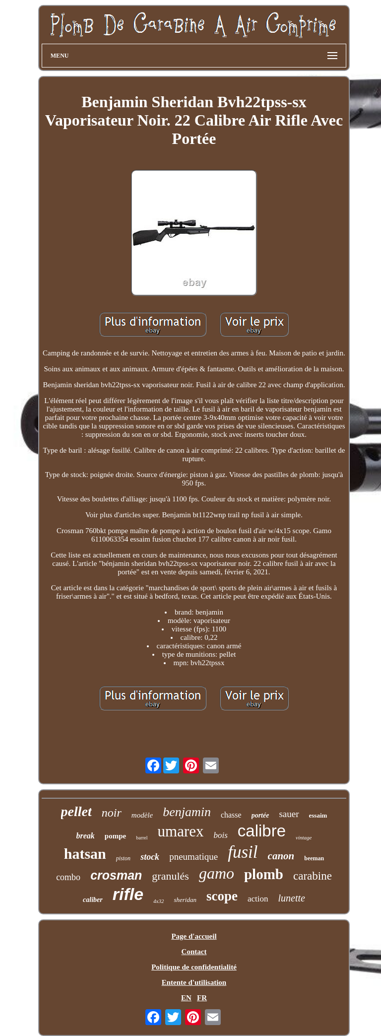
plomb (263, 874)
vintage (304, 837)
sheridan (185, 899)
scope (222, 896)
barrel (141, 837)
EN (186, 998)
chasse (231, 815)
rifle (128, 894)
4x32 (158, 901)
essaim (318, 815)
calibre (262, 831)
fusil (242, 852)
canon (281, 856)
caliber (93, 899)
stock (149, 857)
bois (221, 835)
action (258, 898)
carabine (312, 876)
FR (202, 998)
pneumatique (193, 856)
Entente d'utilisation (194, 982)
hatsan (85, 853)
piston (123, 858)
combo (68, 877)
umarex (181, 831)
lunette (291, 898)
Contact (194, 952)
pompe (115, 836)
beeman (314, 858)
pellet (76, 811)
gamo (216, 873)
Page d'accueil (193, 936)
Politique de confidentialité (194, 967)
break (85, 835)
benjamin (187, 812)
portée (260, 815)
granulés (170, 876)
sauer (289, 814)
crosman (116, 875)
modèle (142, 815)
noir (112, 812)
